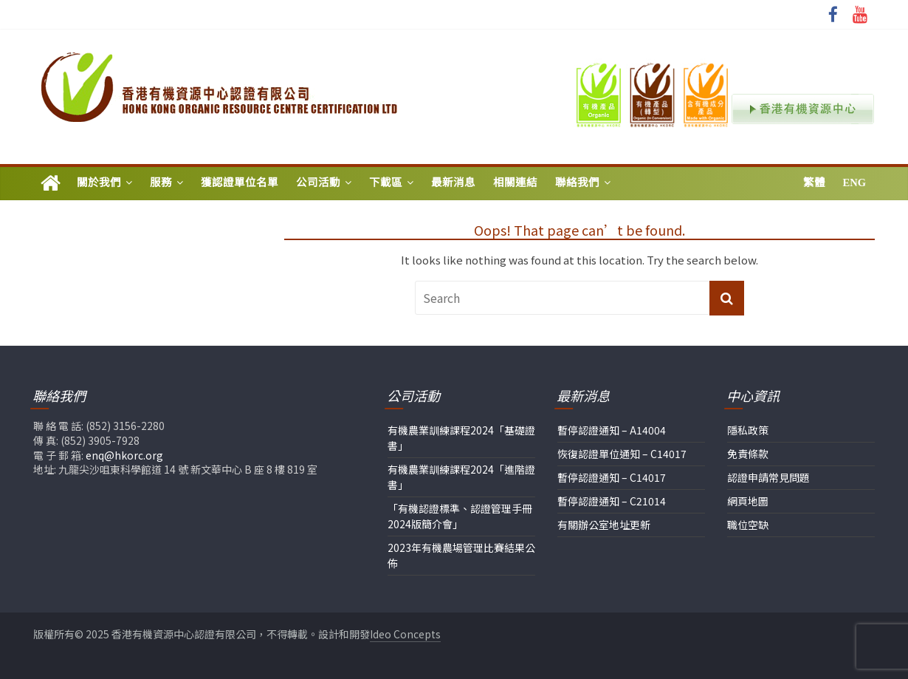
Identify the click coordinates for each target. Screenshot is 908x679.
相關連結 (515, 182)
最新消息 (453, 182)
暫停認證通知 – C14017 (611, 477)
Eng (854, 182)
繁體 (814, 182)
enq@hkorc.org (124, 455)
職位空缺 (747, 524)
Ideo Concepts (405, 634)
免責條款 (747, 453)
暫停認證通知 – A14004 (611, 430)
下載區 (385, 182)
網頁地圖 (747, 501)
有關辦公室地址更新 (603, 524)
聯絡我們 (577, 182)
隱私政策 (747, 430)
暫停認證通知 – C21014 (611, 501)
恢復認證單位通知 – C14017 (622, 453)
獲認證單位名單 (239, 182)
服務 (161, 182)
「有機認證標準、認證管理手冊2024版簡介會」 (460, 516)
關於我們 (99, 182)
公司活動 (318, 182)
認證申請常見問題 (768, 477)
